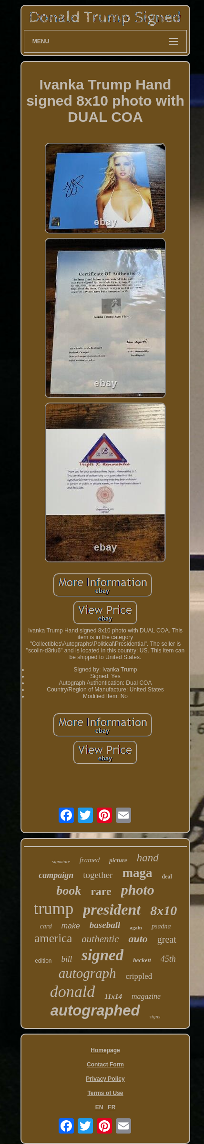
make (70, 926)
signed (102, 955)
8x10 (163, 910)
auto (137, 939)
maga (137, 873)
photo (137, 889)
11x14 (113, 996)
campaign (56, 875)
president (112, 909)
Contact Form (105, 1064)
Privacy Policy (105, 1078)
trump (54, 908)
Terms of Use (105, 1093)
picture (118, 860)
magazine (146, 996)
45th (168, 959)
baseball (105, 925)
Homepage (105, 1050)
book (68, 890)
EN (99, 1107)
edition (43, 960)
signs (155, 1016)
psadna (161, 926)
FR (111, 1107)
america (53, 938)
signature (61, 861)
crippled (139, 976)
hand (148, 858)
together (97, 875)
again (136, 927)
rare (101, 891)
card (46, 926)
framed (90, 860)
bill (66, 959)
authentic (100, 939)
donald (72, 991)
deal (167, 876)
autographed (95, 1010)
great (166, 939)
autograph (87, 973)
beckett (142, 960)
